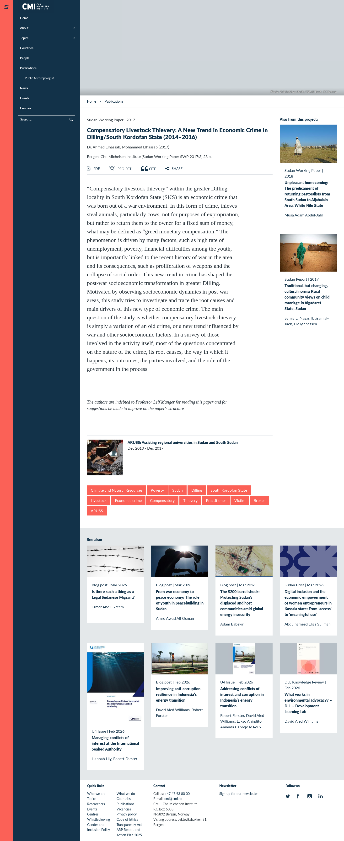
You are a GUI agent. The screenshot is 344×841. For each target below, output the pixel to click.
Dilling (196, 490)
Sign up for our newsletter (238, 793)
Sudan (177, 490)
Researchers (96, 803)
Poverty (157, 490)
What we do (126, 793)
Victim (239, 500)
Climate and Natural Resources (116, 490)
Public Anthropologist (39, 78)
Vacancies (124, 809)
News (24, 88)
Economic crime (128, 500)
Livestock (99, 500)
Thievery (190, 500)
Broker (259, 500)
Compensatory (162, 500)
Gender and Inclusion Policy (98, 827)
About (24, 28)
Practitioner (216, 500)
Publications (28, 68)
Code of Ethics (127, 819)
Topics (24, 38)
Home (24, 18)
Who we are (96, 793)
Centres (25, 108)
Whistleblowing (98, 819)
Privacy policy (127, 814)
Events (24, 98)
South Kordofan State (228, 490)
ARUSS (97, 510)
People (24, 58)
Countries (26, 48)
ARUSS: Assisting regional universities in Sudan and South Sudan (183, 442)
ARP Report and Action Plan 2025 (129, 832)
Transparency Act (129, 824)
